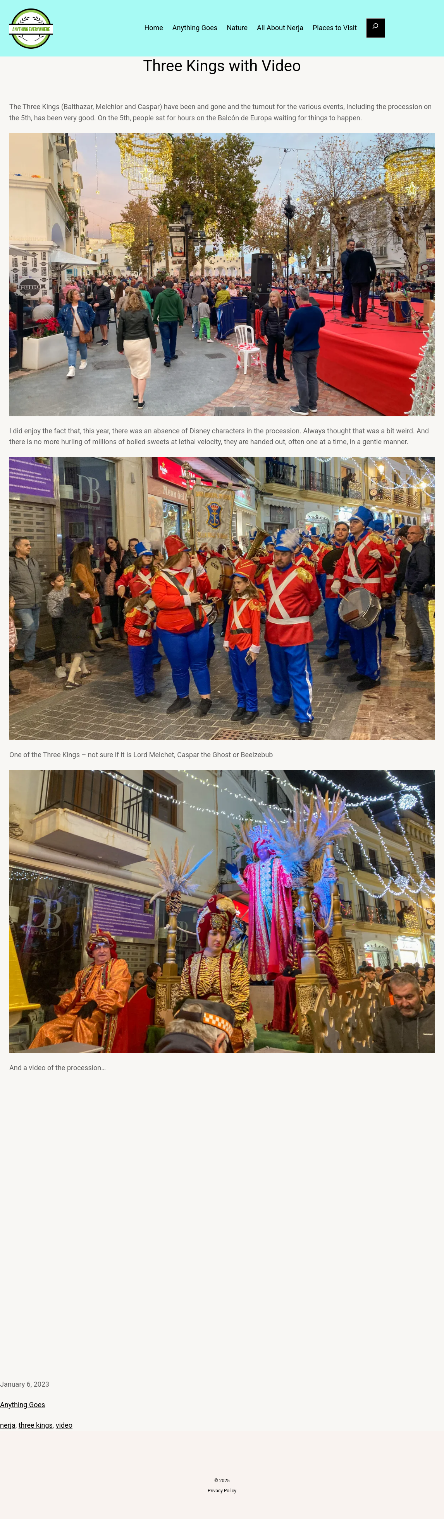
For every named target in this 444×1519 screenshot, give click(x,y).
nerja (7, 1425)
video (64, 1425)
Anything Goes (22, 1405)
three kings (36, 1425)
